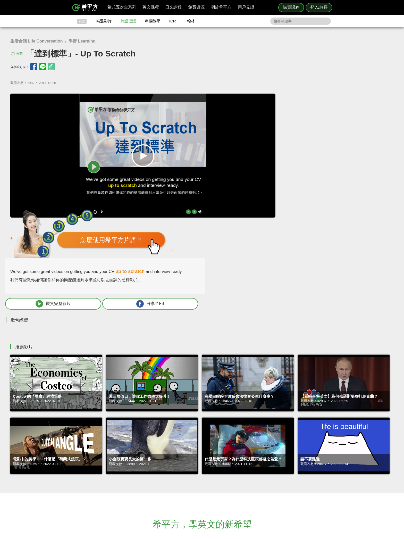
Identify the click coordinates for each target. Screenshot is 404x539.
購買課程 (291, 7)
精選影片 (104, 21)
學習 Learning (82, 41)
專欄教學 (152, 21)
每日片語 (208, 481)
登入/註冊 (319, 7)
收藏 (19, 54)
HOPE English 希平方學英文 (158, 441)
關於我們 (233, 481)
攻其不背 (208, 472)
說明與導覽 (259, 476)
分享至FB (352, 183)
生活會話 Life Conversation (36, 41)
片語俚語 (128, 21)
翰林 (191, 21)
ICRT (173, 21)
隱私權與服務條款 (264, 472)
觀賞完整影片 (282, 183)
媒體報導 (233, 486)
